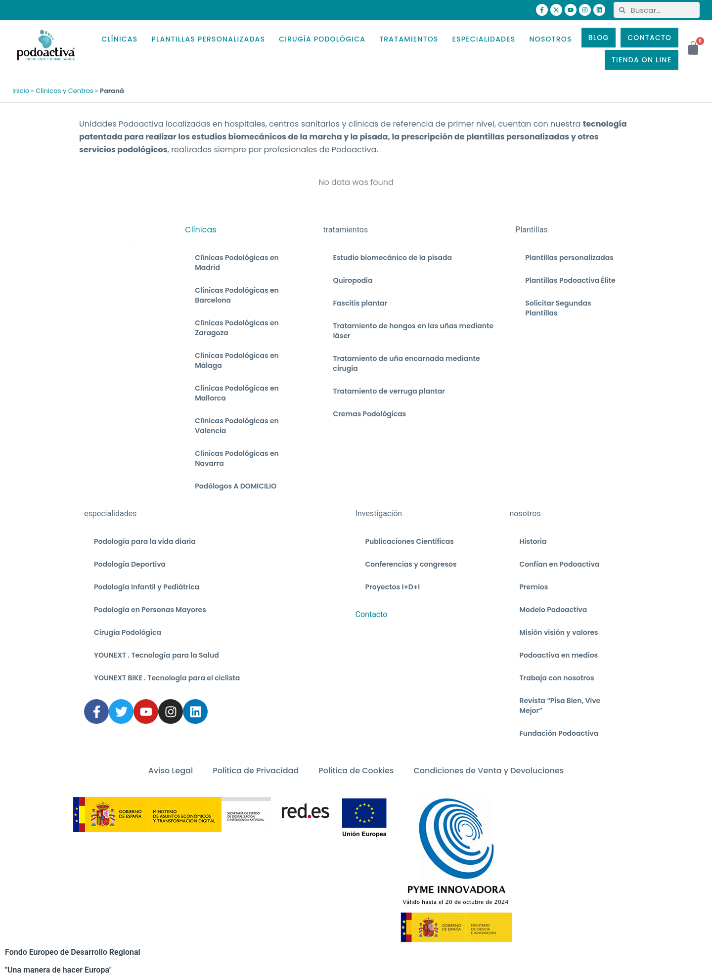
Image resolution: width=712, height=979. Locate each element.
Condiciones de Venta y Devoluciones (488, 770)
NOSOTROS (550, 39)
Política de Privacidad (256, 770)
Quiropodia (352, 280)
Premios (533, 587)
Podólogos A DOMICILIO (235, 486)
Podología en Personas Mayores (150, 610)
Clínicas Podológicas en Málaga (237, 360)
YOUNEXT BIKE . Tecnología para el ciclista (167, 678)
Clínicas (200, 229)
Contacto (372, 614)
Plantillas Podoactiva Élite (570, 280)
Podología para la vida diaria (145, 541)
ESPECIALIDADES (484, 39)
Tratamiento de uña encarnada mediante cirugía (406, 363)
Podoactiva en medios (558, 655)
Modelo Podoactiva (553, 610)
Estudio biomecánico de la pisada (392, 258)
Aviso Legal (170, 770)
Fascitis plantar (360, 303)
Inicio (20, 90)
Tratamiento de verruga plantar (389, 391)
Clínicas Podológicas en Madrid (237, 262)
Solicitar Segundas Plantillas (558, 308)
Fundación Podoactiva (558, 733)
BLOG (598, 38)
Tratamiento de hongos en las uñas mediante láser (413, 331)
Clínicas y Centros (64, 90)
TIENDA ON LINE (641, 60)
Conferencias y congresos (411, 564)
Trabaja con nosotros (556, 678)
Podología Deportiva (130, 564)
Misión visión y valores (558, 632)
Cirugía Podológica (127, 632)
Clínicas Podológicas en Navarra (237, 458)
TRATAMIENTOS (408, 39)
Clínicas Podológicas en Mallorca (237, 393)
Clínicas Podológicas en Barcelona (237, 295)
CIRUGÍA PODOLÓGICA (322, 39)
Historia (532, 541)
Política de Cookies (356, 770)
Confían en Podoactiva (559, 564)
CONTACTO (649, 38)
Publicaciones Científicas (409, 541)
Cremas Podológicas (369, 414)
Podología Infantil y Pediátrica (146, 587)
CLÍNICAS (119, 39)
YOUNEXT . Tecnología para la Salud (156, 655)
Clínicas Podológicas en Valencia (237, 426)
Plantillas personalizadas (569, 258)
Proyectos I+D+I (392, 587)
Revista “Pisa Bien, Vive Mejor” (559, 705)
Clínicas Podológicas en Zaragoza (237, 328)
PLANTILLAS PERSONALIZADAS (208, 39)
